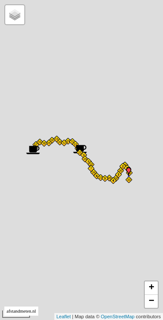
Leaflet (64, 316)
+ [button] (151, 287)
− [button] (151, 301)
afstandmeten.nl (21, 311)
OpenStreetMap (118, 316)
